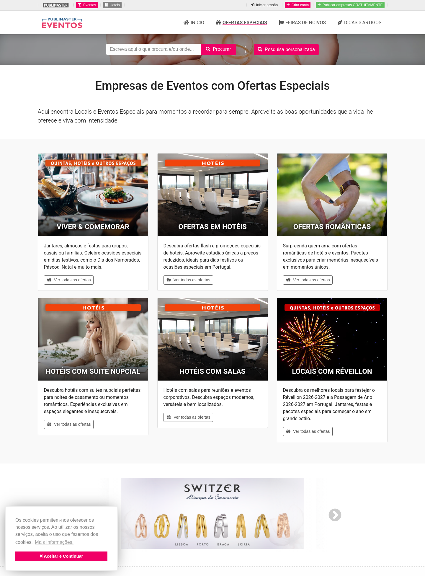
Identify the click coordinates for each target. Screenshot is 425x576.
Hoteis (112, 5)
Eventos (87, 5)
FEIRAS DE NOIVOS (302, 22)
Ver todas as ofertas (69, 280)
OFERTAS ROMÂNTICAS (332, 227)
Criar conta (298, 5)
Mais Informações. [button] (54, 542)
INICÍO (194, 22)
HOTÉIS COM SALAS (212, 371)
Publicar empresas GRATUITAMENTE (350, 5)
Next (335, 514)
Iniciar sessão (264, 5)
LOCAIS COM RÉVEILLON (332, 371)
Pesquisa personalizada (286, 49)
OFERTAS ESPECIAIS (241, 22)
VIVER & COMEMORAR (93, 227)
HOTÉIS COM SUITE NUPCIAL (93, 371)
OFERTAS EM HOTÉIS (212, 227)
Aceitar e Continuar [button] (61, 556)
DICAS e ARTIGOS (360, 22)
